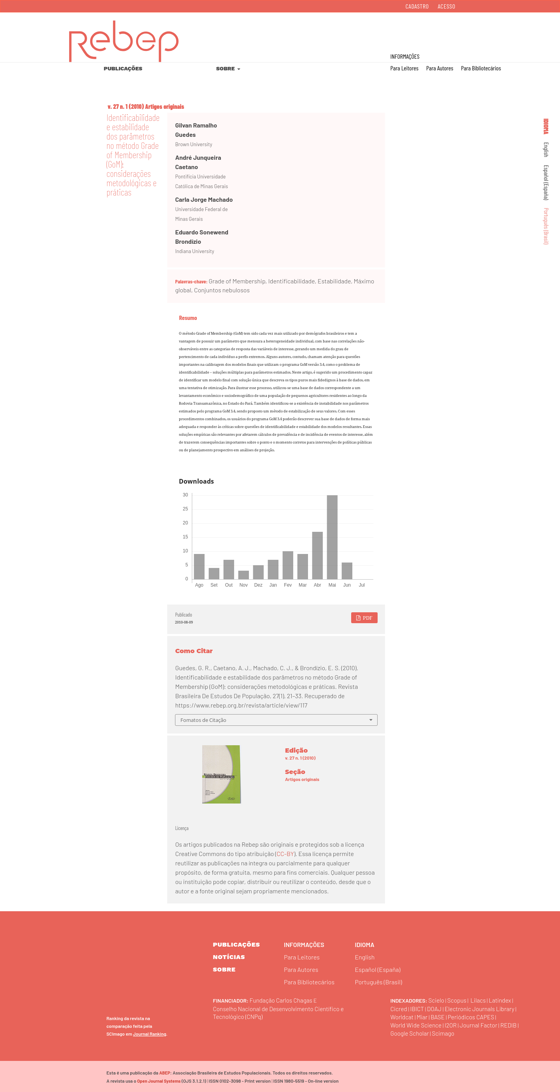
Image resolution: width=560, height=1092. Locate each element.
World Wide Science (417, 1024)
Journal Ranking (149, 1033)
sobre (224, 969)
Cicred (399, 1008)
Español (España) (546, 182)
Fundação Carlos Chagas (282, 999)
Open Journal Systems (158, 1080)
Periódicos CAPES (474, 1016)
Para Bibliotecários (481, 68)
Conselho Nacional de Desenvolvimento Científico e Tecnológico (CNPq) (279, 1011)
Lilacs (480, 999)
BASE (439, 1016)
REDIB (513, 1024)
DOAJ (435, 1008)
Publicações (123, 68)
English (546, 149)
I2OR (453, 1024)
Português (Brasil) (546, 226)
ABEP (164, 1072)
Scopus (458, 999)
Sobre (226, 68)
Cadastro (417, 6)
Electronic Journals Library (482, 1008)
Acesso (446, 6)
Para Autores (439, 68)
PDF (367, 617)
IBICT (418, 1008)
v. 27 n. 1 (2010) (126, 106)
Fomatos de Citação (203, 719)
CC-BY (285, 853)
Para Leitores (404, 68)
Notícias (229, 957)
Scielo (437, 999)
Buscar (520, 31)
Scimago (445, 1032)
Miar (423, 1016)
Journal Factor (482, 1024)
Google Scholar (410, 1032)
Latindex (502, 999)
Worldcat (402, 1016)
